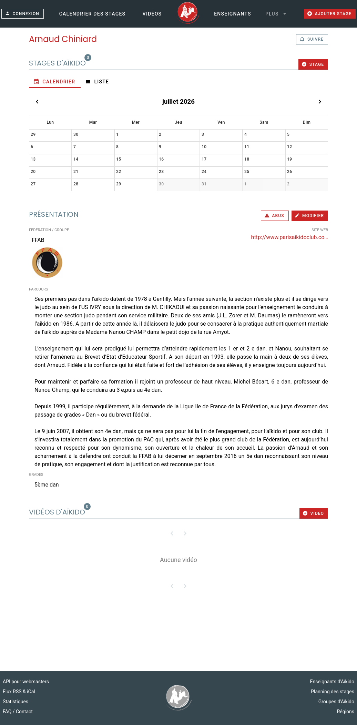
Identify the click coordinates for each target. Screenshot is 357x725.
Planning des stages (332, 691)
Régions (345, 711)
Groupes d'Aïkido (336, 701)
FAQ (8, 711)
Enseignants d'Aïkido (332, 681)
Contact (24, 711)
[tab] (55, 81)
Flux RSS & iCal (19, 691)
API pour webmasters (26, 681)
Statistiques (15, 701)
